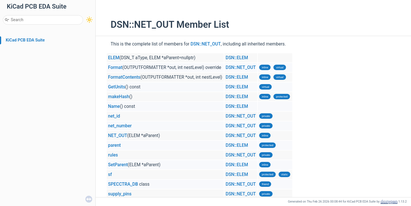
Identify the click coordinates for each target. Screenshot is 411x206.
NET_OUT (117, 135)
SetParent (118, 164)
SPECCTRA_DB (123, 184)
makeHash (118, 96)
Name (114, 106)
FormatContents (124, 77)
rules (113, 155)
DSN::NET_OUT (206, 44)
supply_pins (120, 194)
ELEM (114, 57)
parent (114, 145)
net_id (114, 116)
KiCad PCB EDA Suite (25, 40)
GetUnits (116, 87)
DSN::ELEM (237, 57)
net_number (120, 125)
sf (110, 174)
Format (115, 67)
